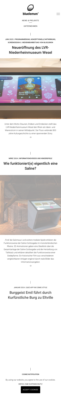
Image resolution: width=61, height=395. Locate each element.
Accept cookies (30, 389)
